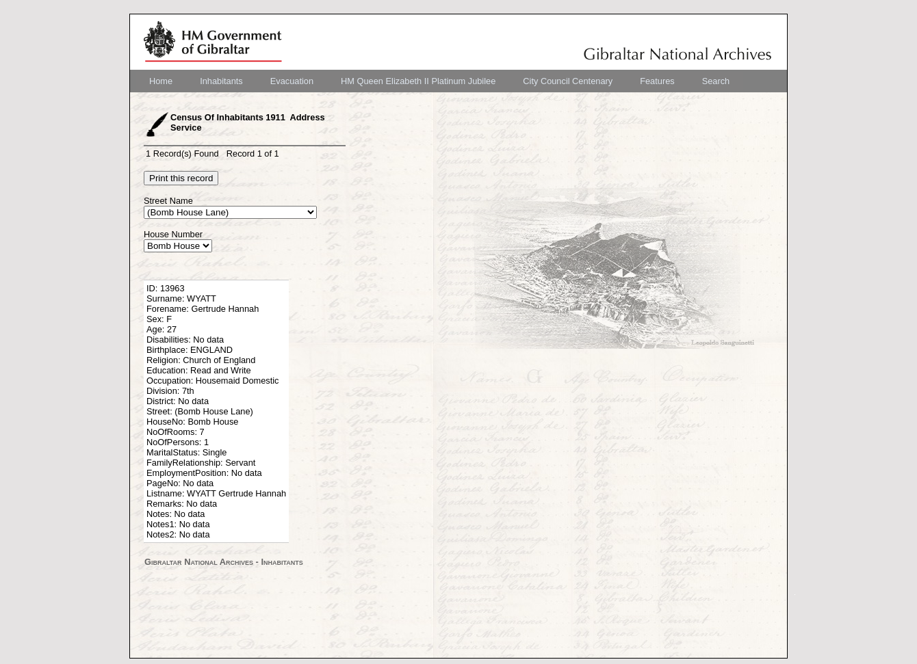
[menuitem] (160, 81)
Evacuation (291, 81)
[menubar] (439, 81)
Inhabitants (221, 81)
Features (657, 81)
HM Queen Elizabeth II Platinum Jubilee (418, 81)
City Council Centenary (567, 81)
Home (160, 81)
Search (716, 81)
